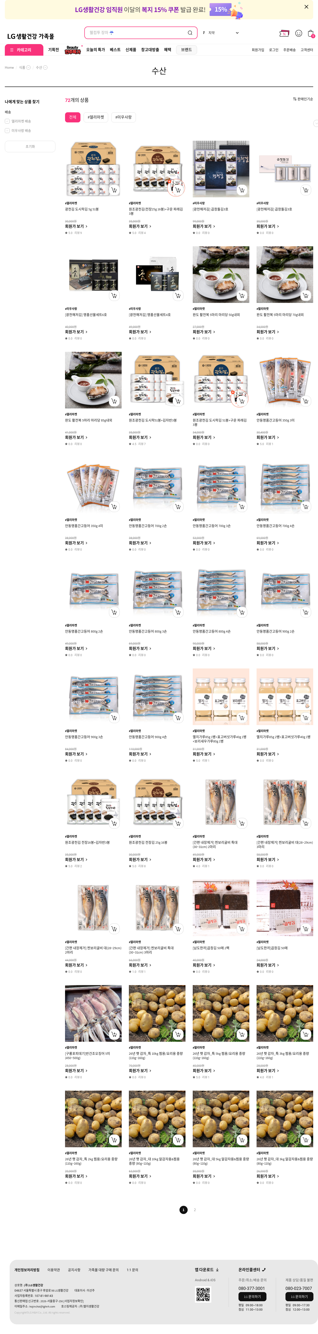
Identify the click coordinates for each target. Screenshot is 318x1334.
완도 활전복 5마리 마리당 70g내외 (280, 315)
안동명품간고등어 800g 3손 (148, 631)
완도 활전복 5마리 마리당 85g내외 (88, 420)
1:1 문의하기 (252, 1296)
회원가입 (258, 50)
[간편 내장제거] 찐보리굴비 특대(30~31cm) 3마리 (151, 950)
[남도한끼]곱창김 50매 (272, 948)
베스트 (115, 49)
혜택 (167, 49)
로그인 (273, 50)
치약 (208, 33)
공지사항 (74, 1270)
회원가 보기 (74, 226)
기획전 (53, 49)
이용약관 (53, 1270)
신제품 (131, 49)
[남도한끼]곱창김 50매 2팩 (211, 948)
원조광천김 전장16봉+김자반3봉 (87, 842)
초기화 (30, 146)
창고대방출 (150, 49)
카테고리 (24, 50)
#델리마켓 (71, 203)
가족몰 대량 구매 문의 (103, 1270)
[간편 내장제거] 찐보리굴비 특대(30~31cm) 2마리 (215, 844)
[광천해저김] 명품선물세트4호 (150, 315)
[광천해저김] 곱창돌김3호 (210, 209)
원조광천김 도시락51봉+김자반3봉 (153, 420)
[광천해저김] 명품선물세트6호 (86, 315)
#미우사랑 (199, 203)
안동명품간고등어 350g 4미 (84, 526)
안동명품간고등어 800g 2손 (84, 631)
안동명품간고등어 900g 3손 (84, 737)
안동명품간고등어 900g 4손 (148, 737)
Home (9, 67)
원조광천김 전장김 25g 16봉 (148, 842)
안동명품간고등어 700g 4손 (276, 526)
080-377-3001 (251, 1288)
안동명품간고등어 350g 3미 (276, 420)
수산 (39, 67)
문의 (132, 1270)
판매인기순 (305, 99)
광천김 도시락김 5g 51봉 (82, 209)
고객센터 (307, 50)
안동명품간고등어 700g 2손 (148, 526)
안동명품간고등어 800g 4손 (212, 631)
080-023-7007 (298, 1288)
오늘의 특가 (95, 49)
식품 (22, 67)
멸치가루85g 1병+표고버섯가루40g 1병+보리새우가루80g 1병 (219, 739)
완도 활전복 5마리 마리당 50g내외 (216, 315)
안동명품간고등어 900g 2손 (276, 631)
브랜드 (186, 49)
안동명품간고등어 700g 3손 (212, 526)
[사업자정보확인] (73, 1301)
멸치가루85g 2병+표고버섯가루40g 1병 (284, 737)
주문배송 (289, 50)
